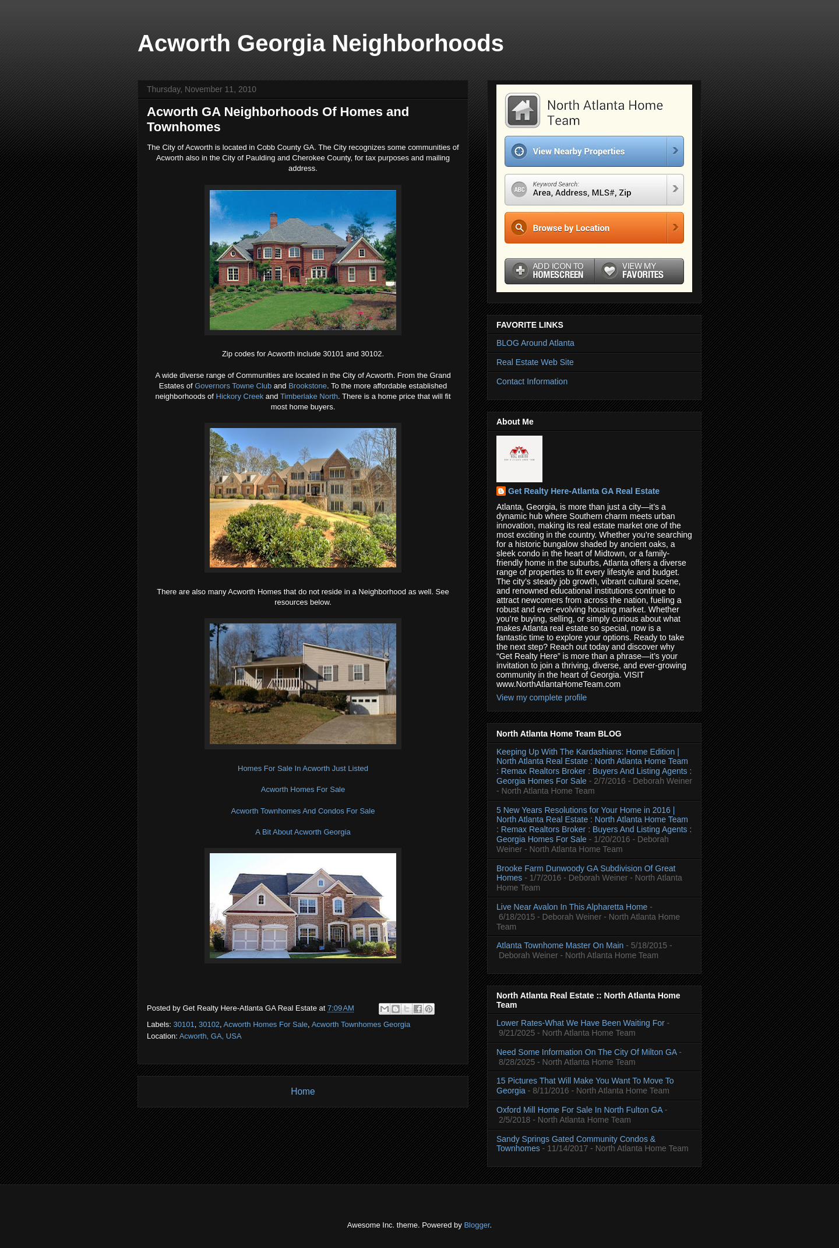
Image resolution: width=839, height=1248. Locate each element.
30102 (209, 1024)
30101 (184, 1024)
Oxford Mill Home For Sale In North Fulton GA (579, 1109)
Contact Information (531, 381)
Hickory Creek (240, 396)
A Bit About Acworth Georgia (302, 832)
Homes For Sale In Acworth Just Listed (303, 768)
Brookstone (307, 385)
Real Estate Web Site (535, 362)
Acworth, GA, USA (210, 1036)
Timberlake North (309, 396)
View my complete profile (541, 697)
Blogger (476, 1225)
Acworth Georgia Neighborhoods (321, 43)
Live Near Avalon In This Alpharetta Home (571, 907)
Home (303, 1091)
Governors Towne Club (233, 385)
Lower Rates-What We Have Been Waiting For (580, 1023)
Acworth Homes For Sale (303, 789)
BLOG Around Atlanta (535, 343)
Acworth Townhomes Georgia (361, 1024)
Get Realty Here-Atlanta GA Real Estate (584, 491)
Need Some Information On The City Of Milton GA (586, 1052)
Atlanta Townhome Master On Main (559, 945)
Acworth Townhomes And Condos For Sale (303, 811)
